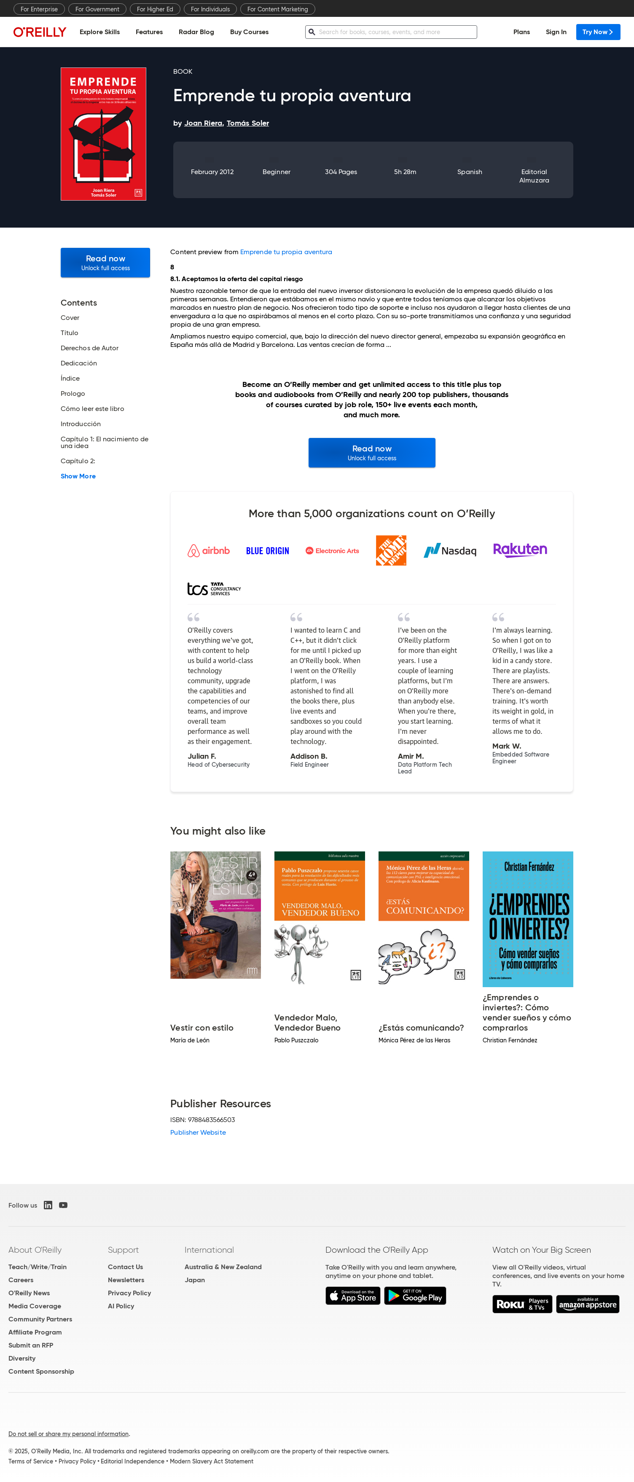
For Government (97, 9)
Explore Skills (100, 31)
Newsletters (126, 1279)
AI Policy (121, 1306)
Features (149, 31)
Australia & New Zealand (223, 1266)
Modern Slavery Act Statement (211, 1461)
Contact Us (125, 1266)
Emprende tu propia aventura (286, 252)
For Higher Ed (155, 9)
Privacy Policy (129, 1293)
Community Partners (40, 1319)
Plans (521, 31)
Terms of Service (30, 1461)
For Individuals (210, 9)
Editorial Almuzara (534, 176)
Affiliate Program (35, 1332)
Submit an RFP (30, 1345)
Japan (195, 1279)
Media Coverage (34, 1306)
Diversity (21, 1358)
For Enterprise (39, 9)
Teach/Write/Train (37, 1266)
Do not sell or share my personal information (68, 1434)
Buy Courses (249, 31)
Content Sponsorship (41, 1371)
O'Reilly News (29, 1293)
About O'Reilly (35, 1250)
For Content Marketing (277, 9)
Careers (20, 1279)
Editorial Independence (132, 1461)
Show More (78, 476)
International (209, 1250)
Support (123, 1250)
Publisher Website (198, 1132)
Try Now (598, 31)
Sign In (556, 31)
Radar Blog (196, 31)
